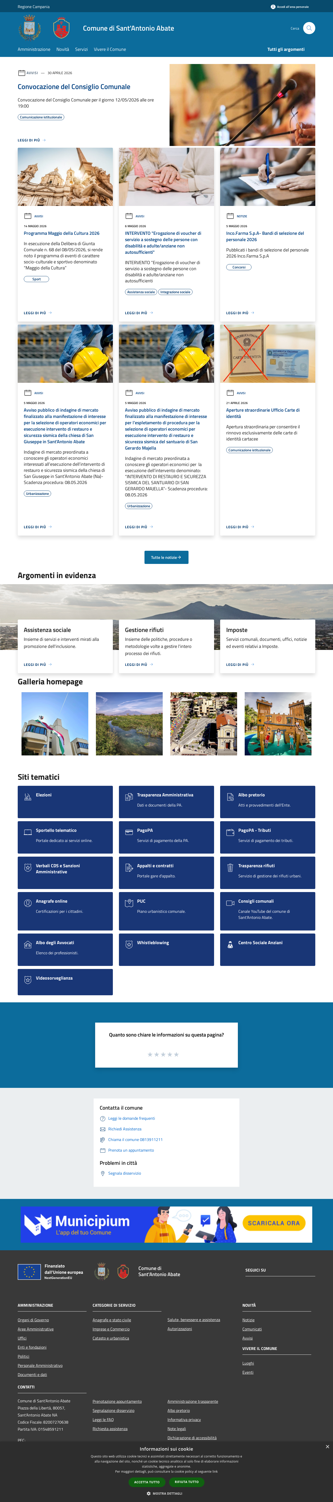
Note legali (177, 1429)
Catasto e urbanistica (111, 1338)
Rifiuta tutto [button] (187, 1482)
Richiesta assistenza (110, 1429)
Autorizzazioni (180, 1329)
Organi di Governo (33, 1320)
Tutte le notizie (166, 557)
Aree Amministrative (36, 1329)
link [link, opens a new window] (215, 1471)
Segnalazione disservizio (113, 1410)
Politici (23, 1356)
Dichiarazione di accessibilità (192, 1438)
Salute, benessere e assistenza (194, 1320)
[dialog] (166, 1472)
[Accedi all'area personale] (289, 7)
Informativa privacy (184, 1419)
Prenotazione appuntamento (117, 1401)
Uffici (22, 1338)
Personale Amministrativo (40, 1365)
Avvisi (32, 72)
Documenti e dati (32, 1374)
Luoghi (248, 1363)
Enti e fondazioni (32, 1347)
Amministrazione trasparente (193, 1401)
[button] (166, 1493)
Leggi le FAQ (103, 1419)
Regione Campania (34, 7)
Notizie (236, 216)
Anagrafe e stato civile (112, 1320)
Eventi (248, 1372)
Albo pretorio (179, 1410)
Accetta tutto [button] (147, 1482)
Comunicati (252, 1329)
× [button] (327, 1447)
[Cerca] (309, 28)
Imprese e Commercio (111, 1329)
